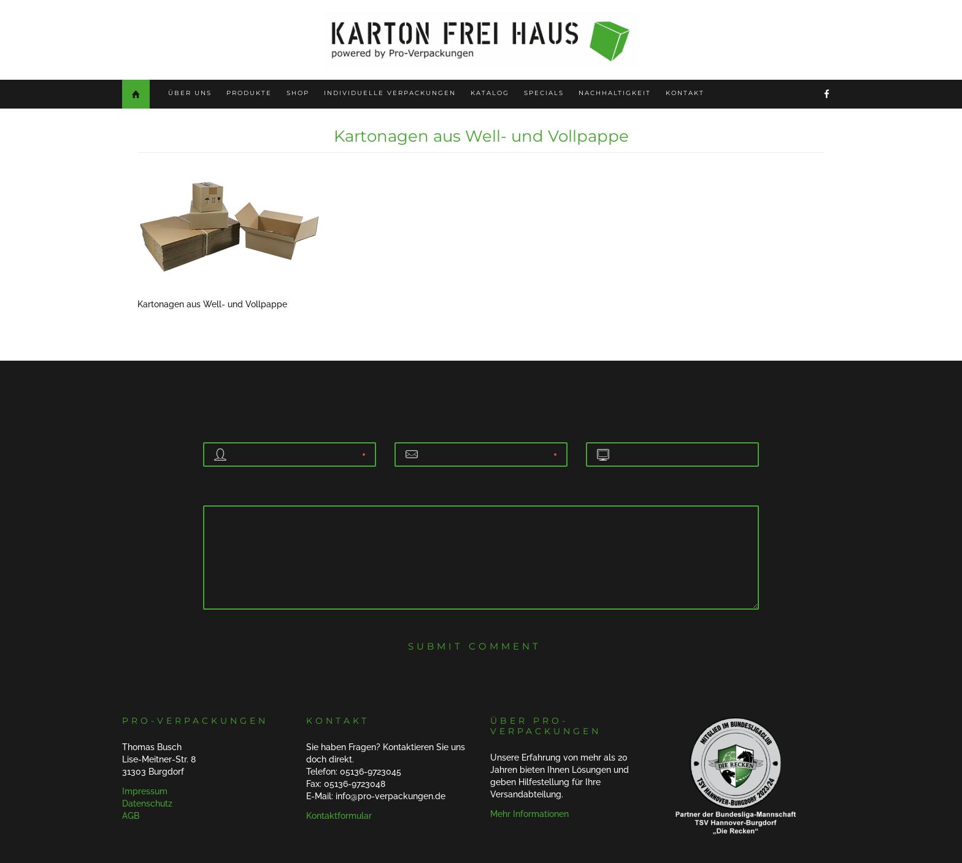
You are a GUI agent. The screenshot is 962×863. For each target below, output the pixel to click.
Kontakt (685, 93)
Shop (298, 93)
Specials (544, 93)
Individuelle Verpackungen (390, 93)
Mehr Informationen (529, 814)
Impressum (144, 791)
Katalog (490, 93)
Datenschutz (147, 803)
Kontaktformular (339, 816)
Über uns (190, 93)
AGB (130, 816)
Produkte (249, 93)
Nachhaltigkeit (615, 93)
